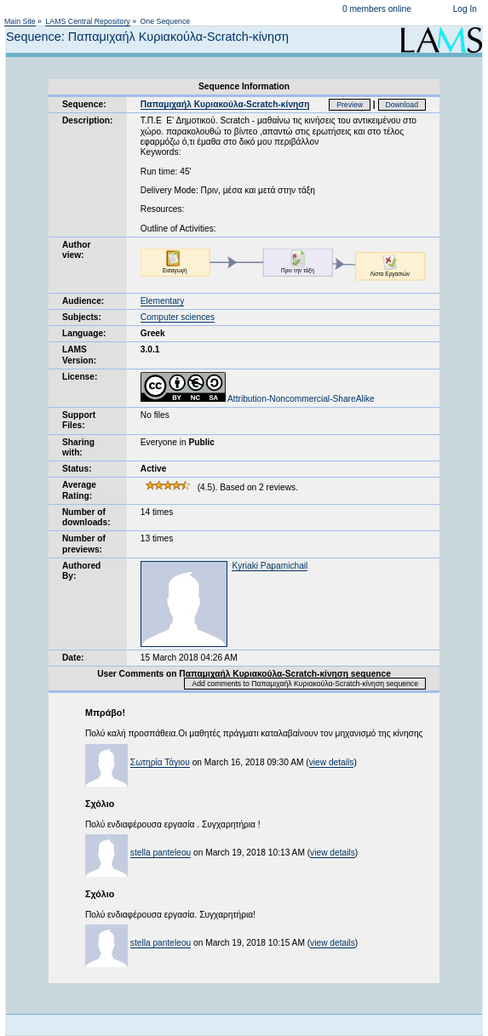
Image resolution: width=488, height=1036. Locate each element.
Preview (349, 104)
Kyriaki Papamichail (269, 565)
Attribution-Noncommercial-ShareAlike (258, 399)
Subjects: (81, 317)
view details (331, 762)
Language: (84, 333)
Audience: (83, 301)
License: (79, 376)
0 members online (376, 9)
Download (402, 104)
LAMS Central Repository (87, 21)
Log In (465, 9)
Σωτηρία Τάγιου (160, 762)
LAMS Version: (79, 354)
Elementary (163, 301)
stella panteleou (160, 852)
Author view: (76, 250)
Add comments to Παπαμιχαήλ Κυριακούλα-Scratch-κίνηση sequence (305, 683)
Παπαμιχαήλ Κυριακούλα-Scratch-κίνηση (225, 104)
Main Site (20, 21)
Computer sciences (178, 317)
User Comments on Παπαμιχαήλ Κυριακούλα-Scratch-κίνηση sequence (244, 673)
